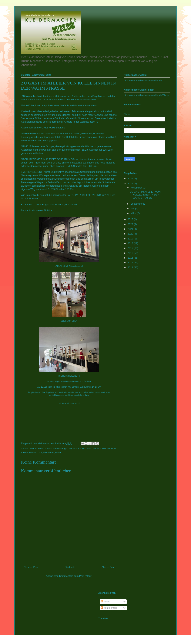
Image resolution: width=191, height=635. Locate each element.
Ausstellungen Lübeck (65, 448)
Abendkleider (36, 448)
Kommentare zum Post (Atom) (75, 576)
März (134, 213)
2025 (131, 178)
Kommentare (109, 607)
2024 (131, 183)
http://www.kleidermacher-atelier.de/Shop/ (146, 95)
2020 (131, 233)
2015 (131, 257)
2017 (131, 248)
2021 (131, 229)
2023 (131, 219)
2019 (131, 238)
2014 (131, 262)
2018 (131, 243)
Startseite (70, 567)
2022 (131, 224)
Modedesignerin (52, 452)
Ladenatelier (85, 448)
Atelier (48, 448)
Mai (133, 208)
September (137, 203)
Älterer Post (108, 567)
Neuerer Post (31, 567)
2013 (131, 267)
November (137, 187)
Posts (105, 601)
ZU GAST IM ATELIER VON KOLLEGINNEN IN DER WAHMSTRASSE (145, 194)
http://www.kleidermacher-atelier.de (143, 80)
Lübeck (97, 448)
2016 (131, 253)
